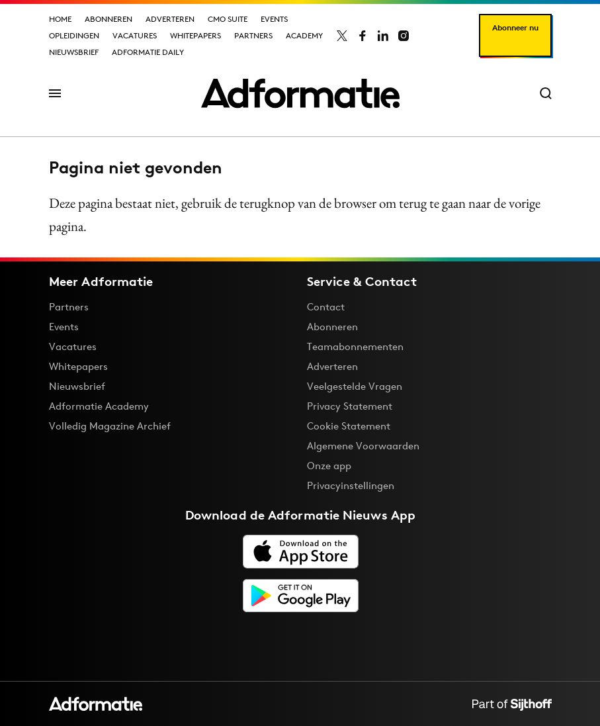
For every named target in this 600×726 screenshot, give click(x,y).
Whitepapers (195, 35)
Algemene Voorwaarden (363, 445)
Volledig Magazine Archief (110, 426)
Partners (253, 35)
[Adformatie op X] (342, 35)
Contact (326, 306)
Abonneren (108, 19)
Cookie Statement (348, 426)
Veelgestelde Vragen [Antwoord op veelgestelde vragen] (354, 386)
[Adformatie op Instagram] (403, 35)
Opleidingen (74, 35)
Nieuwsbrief (74, 52)
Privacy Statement (349, 406)
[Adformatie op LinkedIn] (383, 35)
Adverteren (170, 19)
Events (274, 19)
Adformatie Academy (99, 406)
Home (60, 19)
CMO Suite (227, 19)
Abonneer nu (515, 27)
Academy (304, 35)
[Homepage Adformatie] (300, 93)
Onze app (329, 465)
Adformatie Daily (148, 52)
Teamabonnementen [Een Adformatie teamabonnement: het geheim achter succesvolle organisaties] (355, 346)
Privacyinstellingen (350, 486)
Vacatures (134, 35)
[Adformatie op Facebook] (362, 35)
